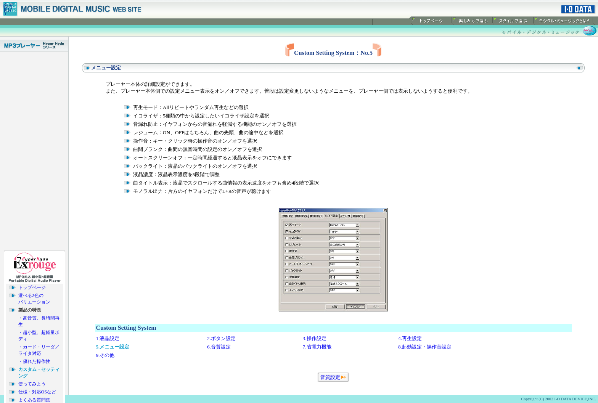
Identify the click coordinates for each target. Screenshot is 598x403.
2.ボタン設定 (221, 338)
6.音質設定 (219, 347)
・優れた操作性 (34, 360)
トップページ (32, 286)
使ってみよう (32, 382)
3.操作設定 (314, 338)
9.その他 (105, 355)
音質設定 (330, 377)
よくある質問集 (34, 398)
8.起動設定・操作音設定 (425, 347)
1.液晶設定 (107, 338)
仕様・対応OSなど (37, 390)
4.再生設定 (410, 338)
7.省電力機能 (317, 347)
